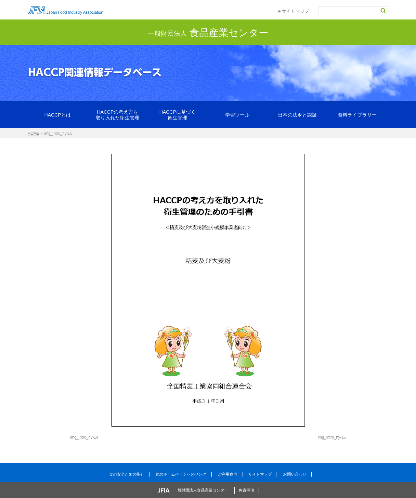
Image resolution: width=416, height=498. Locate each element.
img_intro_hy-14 (84, 437)
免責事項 (246, 490)
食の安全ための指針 (126, 474)
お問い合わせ (294, 474)
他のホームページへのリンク (181, 474)
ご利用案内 (227, 474)
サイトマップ (295, 11)
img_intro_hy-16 (332, 437)
